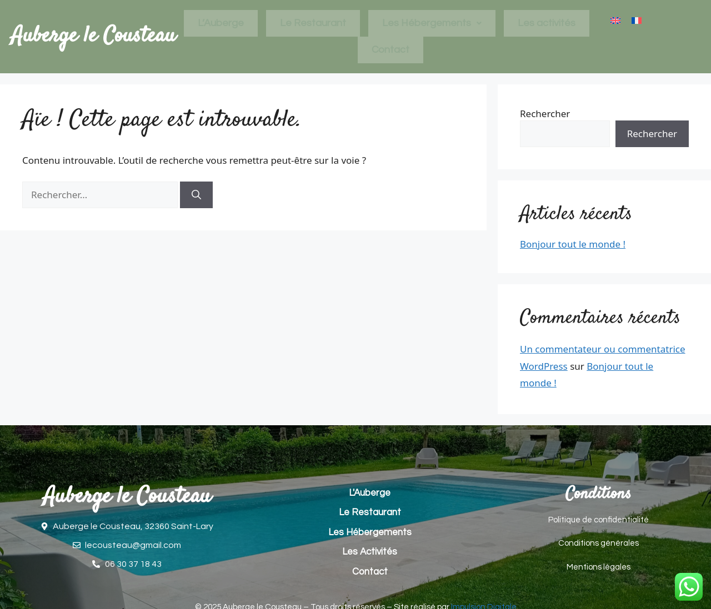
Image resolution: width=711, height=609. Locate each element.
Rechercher (545, 113)
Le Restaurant (313, 23)
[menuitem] (615, 20)
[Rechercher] (196, 195)
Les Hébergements (432, 23)
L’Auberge (221, 23)
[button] (431, 23)
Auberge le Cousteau (93, 36)
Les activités (546, 23)
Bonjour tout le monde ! (572, 244)
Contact (390, 49)
